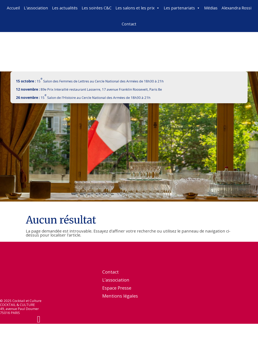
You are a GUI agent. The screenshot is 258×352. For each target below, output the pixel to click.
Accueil (13, 8)
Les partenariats (182, 8)
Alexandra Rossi (236, 8)
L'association (36, 8)
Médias (211, 8)
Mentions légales (120, 296)
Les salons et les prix (137, 8)
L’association (115, 280)
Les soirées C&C (96, 8)
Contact (129, 24)
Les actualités (65, 8)
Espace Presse (116, 288)
